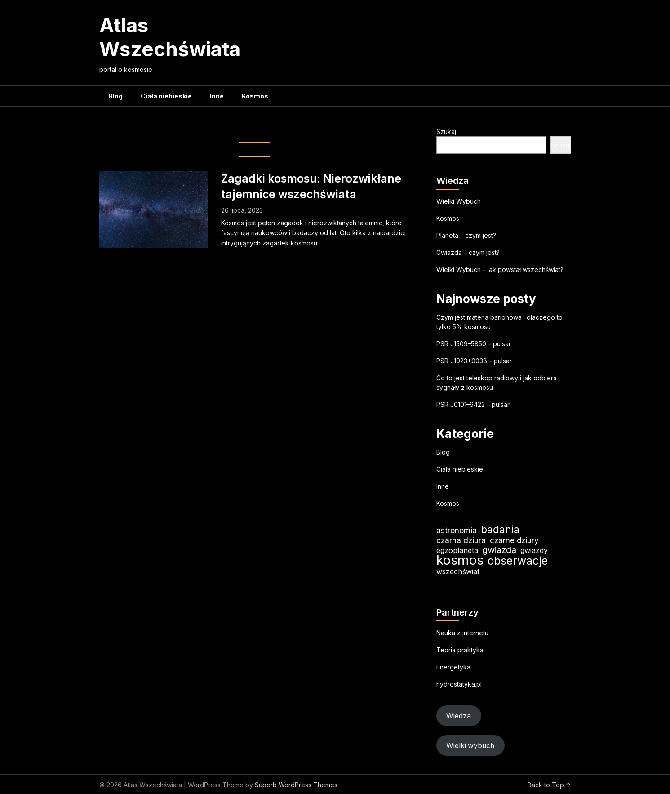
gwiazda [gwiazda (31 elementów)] (499, 550)
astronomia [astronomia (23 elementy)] (456, 530)
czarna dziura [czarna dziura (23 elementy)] (461, 540)
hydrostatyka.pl (459, 684)
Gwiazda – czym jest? (468, 252)
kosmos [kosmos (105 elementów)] (460, 560)
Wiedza (458, 716)
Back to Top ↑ (549, 785)
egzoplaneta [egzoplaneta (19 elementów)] (457, 550)
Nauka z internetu (462, 633)
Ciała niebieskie (166, 96)
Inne (217, 96)
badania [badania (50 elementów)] (500, 529)
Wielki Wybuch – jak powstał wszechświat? (500, 269)
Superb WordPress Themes (296, 785)
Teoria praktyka (460, 650)
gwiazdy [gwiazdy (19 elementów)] (534, 550)
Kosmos (255, 96)
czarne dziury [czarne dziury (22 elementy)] (514, 540)
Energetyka (453, 667)
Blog (115, 96)
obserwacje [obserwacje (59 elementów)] (518, 561)
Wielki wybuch (470, 745)
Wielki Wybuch (458, 201)
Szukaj (446, 131)
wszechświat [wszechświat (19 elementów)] (457, 571)
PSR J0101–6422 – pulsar (473, 404)
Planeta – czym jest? (466, 235)
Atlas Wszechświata (169, 37)
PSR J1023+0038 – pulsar (474, 361)
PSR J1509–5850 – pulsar (473, 344)
